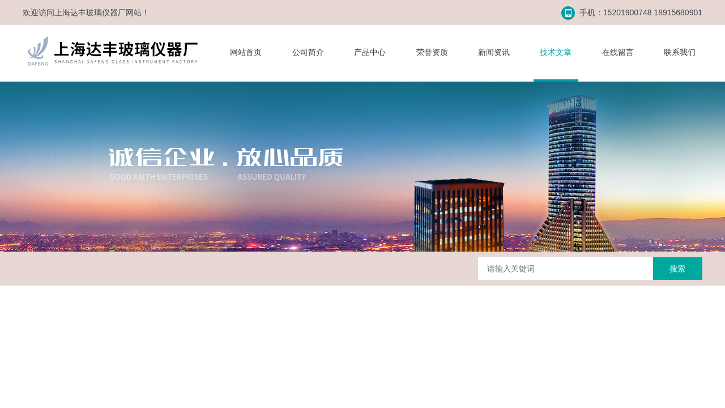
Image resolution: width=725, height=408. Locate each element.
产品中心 (370, 52)
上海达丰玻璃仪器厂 (90, 12)
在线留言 (618, 52)
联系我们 (680, 52)
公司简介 (308, 52)
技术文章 (556, 52)
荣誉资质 (432, 52)
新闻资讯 (494, 52)
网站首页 (246, 52)
